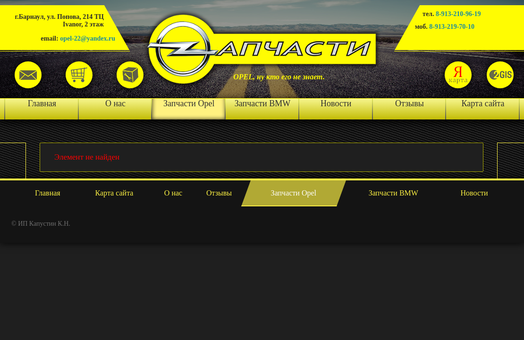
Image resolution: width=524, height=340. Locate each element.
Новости (336, 103)
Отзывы (409, 103)
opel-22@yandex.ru (87, 38)
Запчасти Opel (188, 103)
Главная (42, 103)
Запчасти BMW (262, 103)
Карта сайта (483, 103)
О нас (115, 103)
